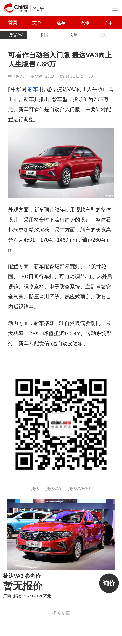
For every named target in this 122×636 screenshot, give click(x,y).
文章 (36, 22)
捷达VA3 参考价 (22, 576)
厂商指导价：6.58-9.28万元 (27, 596)
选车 (61, 22)
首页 (12, 22)
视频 (102, 35)
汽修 (85, 22)
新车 (33, 89)
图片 (45, 35)
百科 (109, 22)
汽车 (39, 8)
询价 (109, 583)
